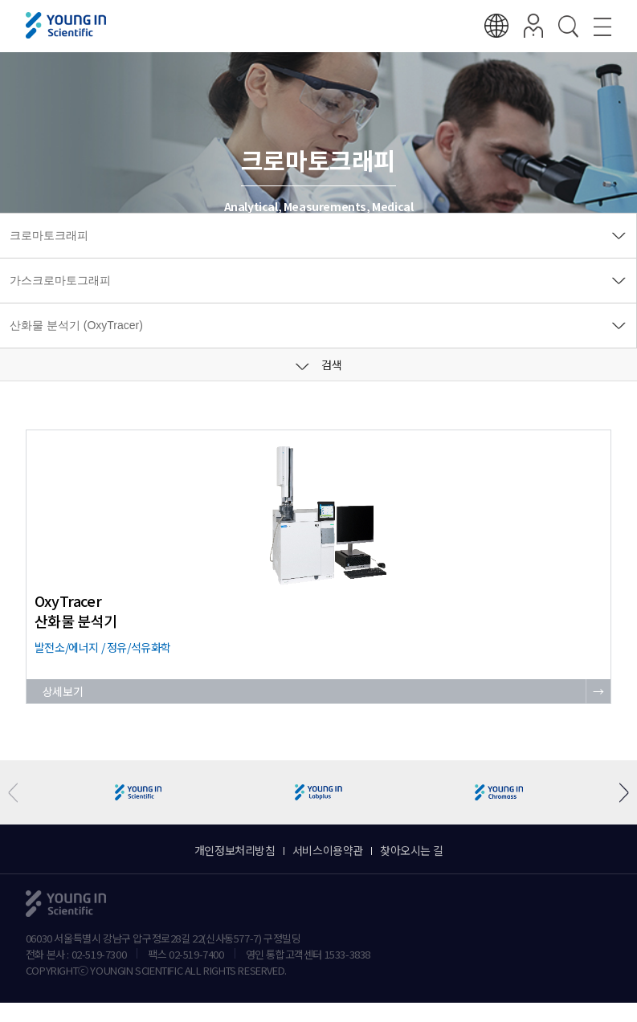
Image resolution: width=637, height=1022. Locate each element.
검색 (319, 364)
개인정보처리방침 (235, 850)
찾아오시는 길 (411, 850)
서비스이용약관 (327, 850)
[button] (618, 793)
